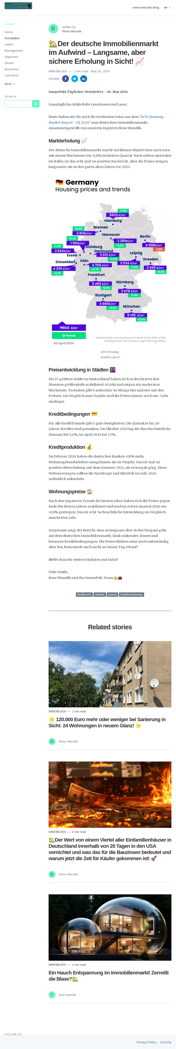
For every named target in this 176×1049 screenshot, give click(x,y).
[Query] (18, 103)
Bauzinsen (12, 69)
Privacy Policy (146, 1042)
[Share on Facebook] (66, 79)
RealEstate (84, 594)
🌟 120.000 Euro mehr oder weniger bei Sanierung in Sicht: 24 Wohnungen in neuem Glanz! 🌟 (107, 722)
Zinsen (9, 63)
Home (9, 32)
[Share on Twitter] (75, 79)
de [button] (167, 7)
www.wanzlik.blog (146, 7)
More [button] (10, 84)
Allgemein (11, 57)
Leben (9, 44)
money (112, 594)
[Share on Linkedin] (83, 79)
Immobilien (12, 38)
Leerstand (11, 75)
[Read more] (110, 674)
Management (14, 50)
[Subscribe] (35, 103)
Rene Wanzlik (71, 31)
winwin (99, 594)
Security (165, 1042)
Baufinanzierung (132, 594)
